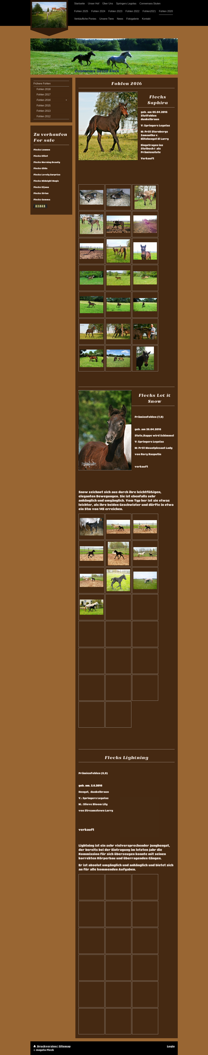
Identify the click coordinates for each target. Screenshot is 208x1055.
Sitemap (65, 1046)
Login (171, 1046)
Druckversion (45, 1046)
